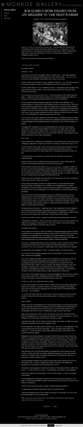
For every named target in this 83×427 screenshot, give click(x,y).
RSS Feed (7, 18)
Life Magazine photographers (64, 398)
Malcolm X (24, 400)
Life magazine (50, 398)
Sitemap (28, 418)
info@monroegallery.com (59, 417)
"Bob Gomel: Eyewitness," (54, 167)
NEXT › (56, 406)
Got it (51, 425)
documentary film (39, 398)
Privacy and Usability (38, 418)
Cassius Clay (29, 398)
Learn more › (59, 425)
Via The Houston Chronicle (30, 65)
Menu (2, 4)
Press (5, 15)
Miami (31, 400)
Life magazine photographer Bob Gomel (34, 95)
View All (6, 13)
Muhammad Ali (38, 400)
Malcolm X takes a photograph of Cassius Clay (36, 47)
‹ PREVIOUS (46, 406)
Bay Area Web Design (51, 418)
